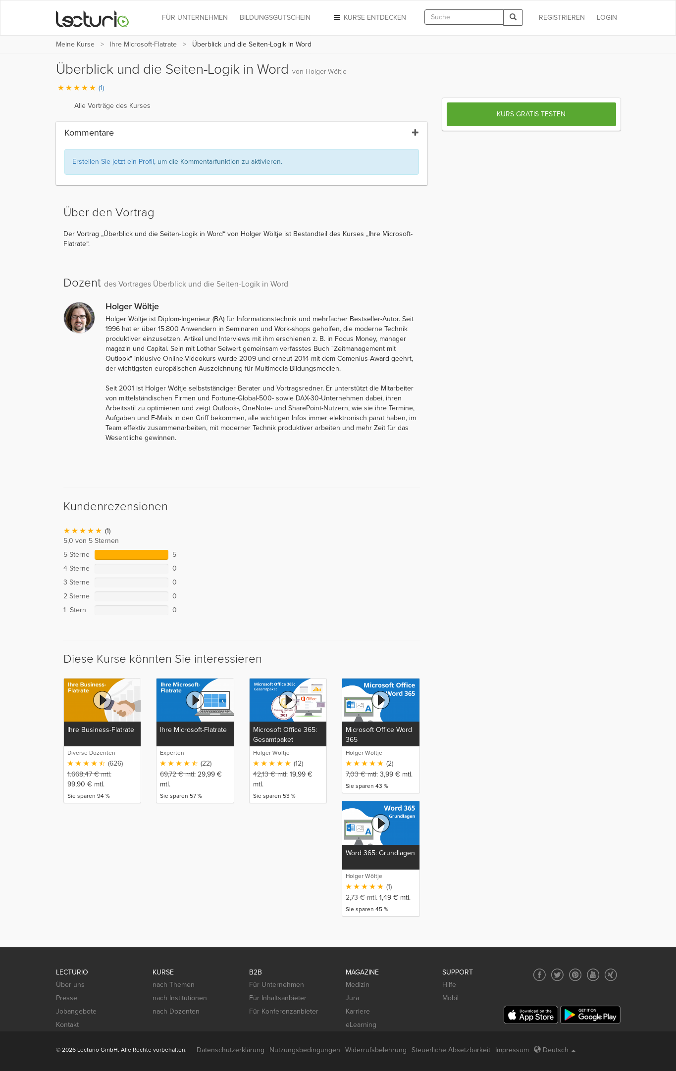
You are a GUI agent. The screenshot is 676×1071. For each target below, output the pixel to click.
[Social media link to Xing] (611, 975)
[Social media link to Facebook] (539, 975)
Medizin (357, 984)
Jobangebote (76, 1011)
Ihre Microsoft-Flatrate (143, 44)
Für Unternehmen (276, 984)
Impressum (512, 1050)
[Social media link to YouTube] (593, 975)
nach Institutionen (180, 998)
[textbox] (464, 17)
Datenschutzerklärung (230, 1050)
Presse (66, 998)
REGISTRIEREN (562, 17)
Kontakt (67, 1025)
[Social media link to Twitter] (557, 975)
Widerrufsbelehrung (376, 1050)
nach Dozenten (176, 1011)
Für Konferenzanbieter (283, 1011)
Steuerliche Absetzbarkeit (451, 1050)
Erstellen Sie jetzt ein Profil (113, 161)
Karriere (358, 1011)
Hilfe (449, 984)
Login (607, 17)
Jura (352, 998)
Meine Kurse (75, 44)
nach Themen (174, 984)
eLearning (361, 1025)
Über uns (70, 984)
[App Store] (531, 1015)
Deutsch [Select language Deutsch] (554, 1050)
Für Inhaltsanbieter (278, 998)
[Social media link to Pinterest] (575, 975)
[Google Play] (590, 1015)
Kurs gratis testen (531, 114)
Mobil (450, 998)
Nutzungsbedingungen (304, 1050)
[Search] (513, 17)
